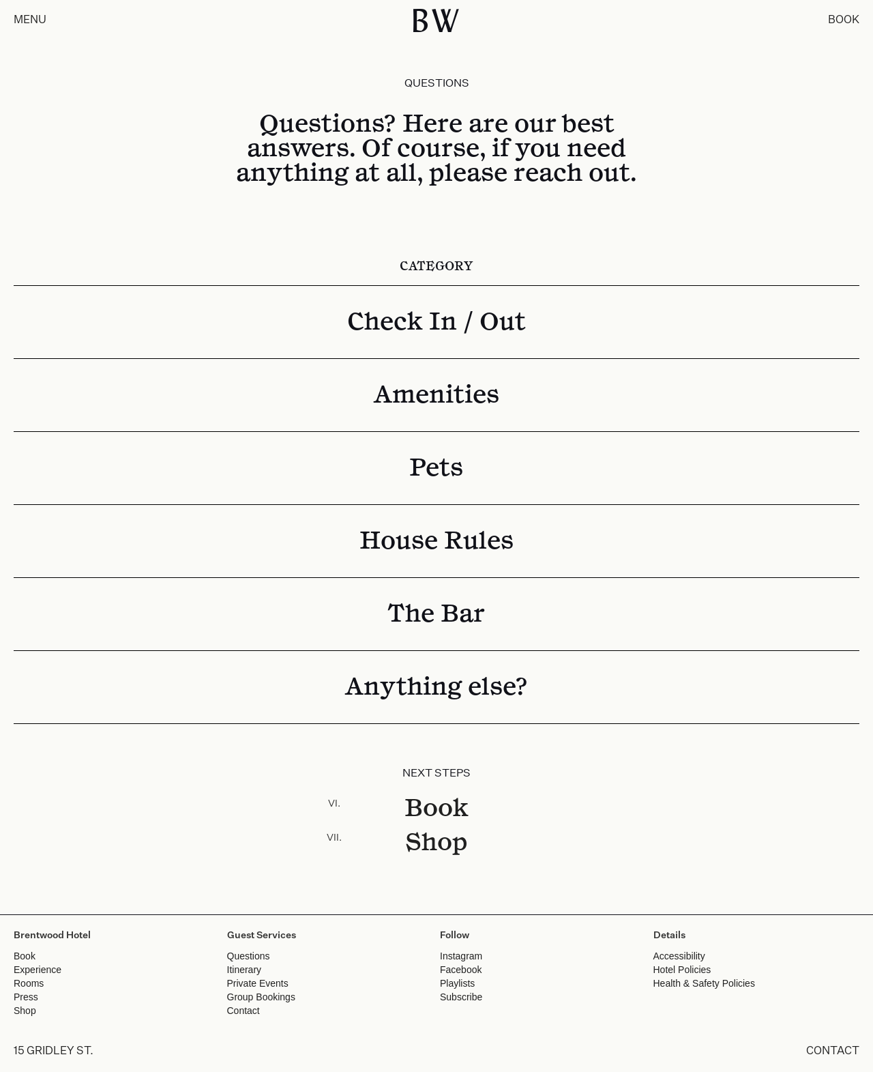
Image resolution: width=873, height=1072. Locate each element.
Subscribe (461, 996)
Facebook (461, 969)
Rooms (29, 983)
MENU (30, 20)
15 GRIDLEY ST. (53, 1051)
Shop (436, 842)
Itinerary (244, 969)
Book (436, 808)
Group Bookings (261, 996)
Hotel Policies (682, 969)
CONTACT (832, 1051)
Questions (248, 956)
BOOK (843, 20)
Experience (37, 969)
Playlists (457, 983)
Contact (243, 1010)
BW (436, 20)
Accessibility (679, 956)
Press (26, 996)
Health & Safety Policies (704, 983)
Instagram (461, 956)
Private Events (257, 983)
